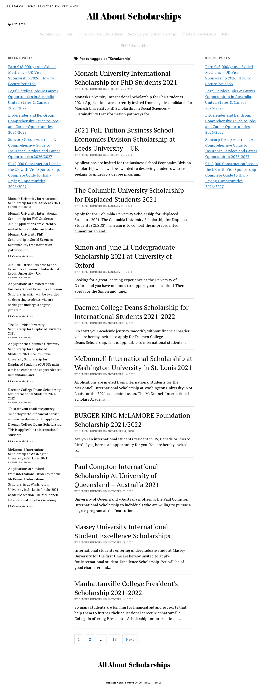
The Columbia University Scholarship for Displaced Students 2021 (34, 329)
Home (31, 6)
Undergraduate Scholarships (100, 34)
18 (114, 639)
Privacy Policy (48, 6)
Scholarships (50, 34)
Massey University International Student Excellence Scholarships (122, 531)
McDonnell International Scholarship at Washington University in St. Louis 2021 (28, 454)
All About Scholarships (134, 16)
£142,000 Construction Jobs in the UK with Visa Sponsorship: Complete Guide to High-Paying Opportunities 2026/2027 (34, 175)
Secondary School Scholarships (152, 34)
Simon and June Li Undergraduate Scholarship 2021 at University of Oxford (124, 256)
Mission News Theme (120, 682)
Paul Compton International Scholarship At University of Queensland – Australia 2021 (116, 475)
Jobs (69, 34)
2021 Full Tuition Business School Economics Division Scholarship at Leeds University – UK (33, 269)
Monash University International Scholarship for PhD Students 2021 (34, 201)
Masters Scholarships (199, 34)
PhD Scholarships (134, 45)
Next (130, 639)
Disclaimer (70, 6)
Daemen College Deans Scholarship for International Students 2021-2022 (34, 394)
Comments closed (20, 256)
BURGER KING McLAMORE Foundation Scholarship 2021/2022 (132, 420)
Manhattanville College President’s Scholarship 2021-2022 (126, 588)
